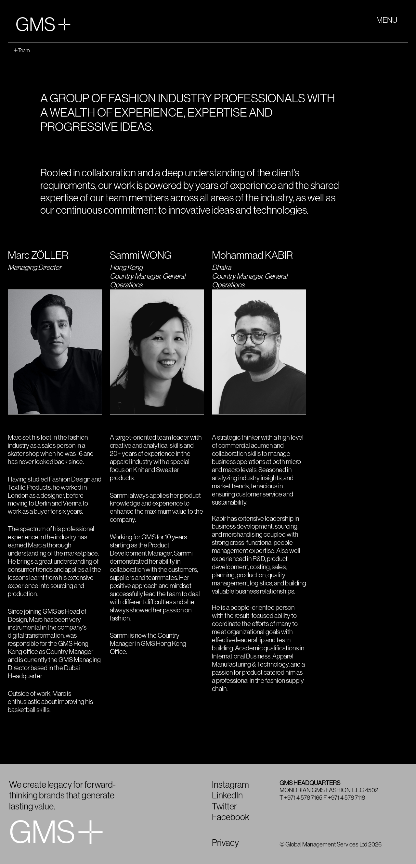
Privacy (225, 842)
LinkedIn (227, 795)
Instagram (230, 784)
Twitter (224, 806)
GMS (43, 25)
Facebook (230, 817)
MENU (386, 20)
